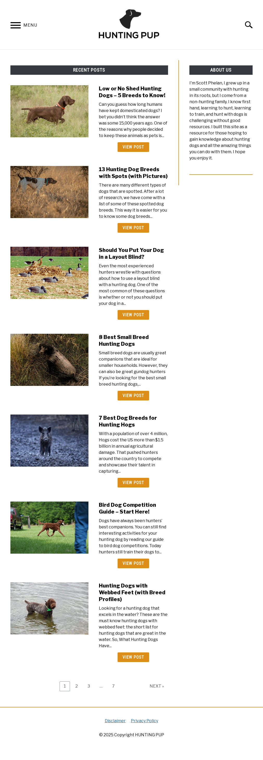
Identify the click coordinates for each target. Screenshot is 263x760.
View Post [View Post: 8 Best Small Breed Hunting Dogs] (133, 395)
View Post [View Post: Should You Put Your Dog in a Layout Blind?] (133, 314)
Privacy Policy (144, 720)
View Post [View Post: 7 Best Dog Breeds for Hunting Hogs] (133, 482)
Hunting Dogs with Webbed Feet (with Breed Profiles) (132, 592)
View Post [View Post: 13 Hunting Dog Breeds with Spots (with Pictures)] (133, 227)
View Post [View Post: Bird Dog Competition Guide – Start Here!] (133, 563)
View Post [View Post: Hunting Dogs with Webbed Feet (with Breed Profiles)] (133, 657)
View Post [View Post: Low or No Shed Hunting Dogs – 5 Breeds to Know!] (133, 147)
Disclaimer (115, 720)
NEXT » (157, 686)
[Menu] (15, 26)
